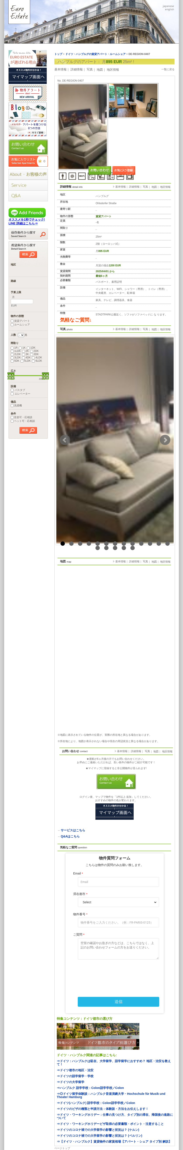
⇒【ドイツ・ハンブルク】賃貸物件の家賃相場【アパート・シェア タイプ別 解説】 (114, 1141)
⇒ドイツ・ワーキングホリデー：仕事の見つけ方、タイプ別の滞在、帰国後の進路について (115, 1116)
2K (25, 351)
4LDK (37, 357)
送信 (119, 1001)
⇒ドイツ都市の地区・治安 (75, 1070)
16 (115, 548)
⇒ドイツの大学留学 (70, 1082)
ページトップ (62, 1148)
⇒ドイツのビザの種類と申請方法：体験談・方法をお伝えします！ (102, 1109)
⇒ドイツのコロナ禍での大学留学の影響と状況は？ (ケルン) (98, 1129)
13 (167, 543)
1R (14, 347)
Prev (65, 440)
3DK (34, 354)
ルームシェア (20, 324)
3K (25, 354)
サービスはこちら (73, 830)
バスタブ (18, 390)
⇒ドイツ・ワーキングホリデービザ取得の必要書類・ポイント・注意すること (110, 1124)
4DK (26, 357)
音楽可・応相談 (21, 417)
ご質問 (78, 934)
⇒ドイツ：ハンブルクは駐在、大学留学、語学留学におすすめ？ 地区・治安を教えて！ (114, 1062)
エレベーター (20, 393)
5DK (15, 360)
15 (106, 548)
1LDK (16, 351)
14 (97, 548)
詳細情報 (77, 69)
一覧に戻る (167, 69)
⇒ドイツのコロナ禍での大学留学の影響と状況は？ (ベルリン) (99, 1135)
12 (159, 543)
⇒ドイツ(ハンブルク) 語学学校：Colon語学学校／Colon (96, 1103)
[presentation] (115, 973)
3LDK (16, 357)
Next (165, 440)
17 (124, 548)
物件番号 (80, 914)
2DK (34, 351)
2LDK (16, 354)
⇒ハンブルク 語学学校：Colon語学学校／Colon (90, 1088)
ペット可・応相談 (23, 421)
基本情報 (60, 69)
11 (150, 543)
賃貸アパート (20, 320)
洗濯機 (16, 405)
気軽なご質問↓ (76, 320)
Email (78, 873)
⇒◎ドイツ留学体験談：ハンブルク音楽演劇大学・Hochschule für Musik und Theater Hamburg (111, 1095)
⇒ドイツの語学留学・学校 (75, 1076)
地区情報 (113, 69)
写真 (90, 69)
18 (132, 548)
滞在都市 (80, 894)
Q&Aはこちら (70, 836)
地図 (100, 69)
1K (22, 347)
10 (141, 543)
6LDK (37, 360)
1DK (31, 347)
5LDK (26, 360)
